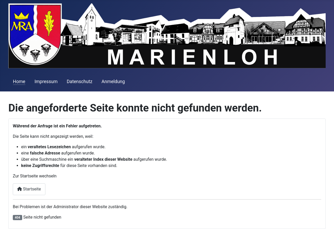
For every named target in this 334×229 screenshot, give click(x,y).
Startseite (29, 189)
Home (19, 81)
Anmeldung (113, 81)
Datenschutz (79, 81)
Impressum (46, 81)
